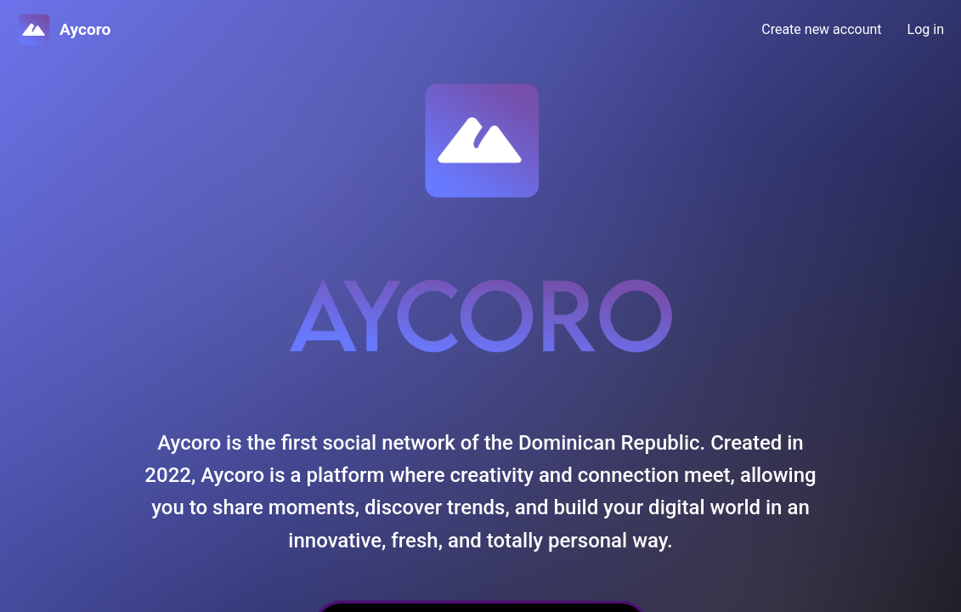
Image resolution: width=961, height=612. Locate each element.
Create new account (821, 29)
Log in (925, 29)
